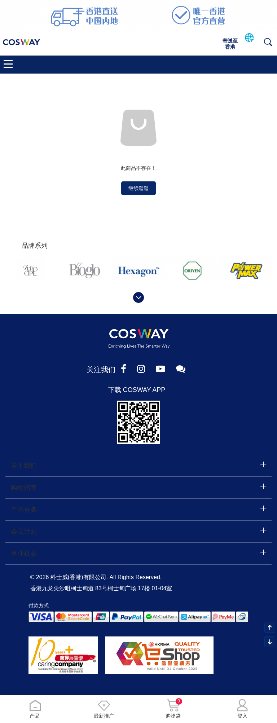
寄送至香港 (230, 44)
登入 (242, 709)
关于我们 (24, 465)
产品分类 (24, 509)
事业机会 (24, 553)
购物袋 (173, 709)
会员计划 (24, 531)
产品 (34, 709)
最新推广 (104, 709)
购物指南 (24, 487)
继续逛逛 (138, 188)
